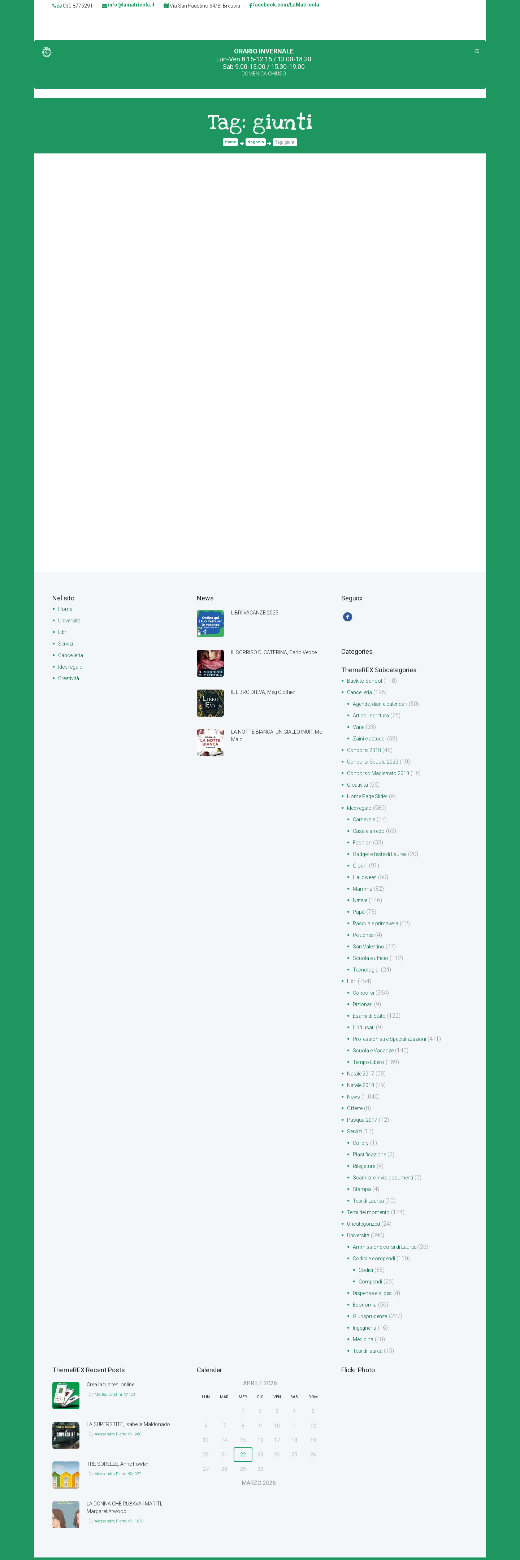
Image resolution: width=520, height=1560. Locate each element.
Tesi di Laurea (370, 1203)
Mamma (363, 891)
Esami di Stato (371, 1018)
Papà (359, 914)
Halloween (366, 879)
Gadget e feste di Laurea (384, 856)
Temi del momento (371, 1214)
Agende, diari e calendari (384, 706)
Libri (63, 632)
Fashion (363, 845)
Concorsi (364, 995)
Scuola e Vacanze (376, 1053)
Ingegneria (366, 1330)
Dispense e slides (374, 1295)
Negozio (256, 142)
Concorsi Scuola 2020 (375, 764)
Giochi (361, 868)
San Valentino (370, 949)
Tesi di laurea (369, 1353)
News (354, 1099)
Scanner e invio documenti (386, 1180)
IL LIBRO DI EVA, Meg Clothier (268, 692)
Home (229, 142)
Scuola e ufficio (373, 960)
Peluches (364, 937)
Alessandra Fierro (115, 1444)
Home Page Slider (370, 798)
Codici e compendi (376, 1260)
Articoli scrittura (372, 717)
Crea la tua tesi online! (114, 1386)
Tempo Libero (370, 1064)
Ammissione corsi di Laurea (388, 1249)
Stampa (363, 1191)
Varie (359, 729)
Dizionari (363, 1006)
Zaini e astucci (371, 741)
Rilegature (365, 1168)
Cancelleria (72, 655)
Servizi (66, 644)
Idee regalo (72, 667)
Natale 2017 (362, 1076)
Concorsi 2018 (365, 752)
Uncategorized (365, 1226)
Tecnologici (367, 972)
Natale (361, 902)
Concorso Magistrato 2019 (381, 775)
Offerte (356, 1110)
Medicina (364, 1341)
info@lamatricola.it (131, 6)
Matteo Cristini (111, 1396)
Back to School (366, 683)
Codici (366, 1272)
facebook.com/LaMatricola (286, 6)
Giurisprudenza (371, 1318)
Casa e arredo (371, 833)
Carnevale (365, 821)
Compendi (372, 1284)
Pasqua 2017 (364, 1122)
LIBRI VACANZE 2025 (258, 613)
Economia (366, 1307)
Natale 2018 (362, 1087)
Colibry (361, 1145)
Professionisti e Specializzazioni (393, 1041)
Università (70, 621)
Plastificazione (371, 1156)
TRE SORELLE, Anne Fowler (121, 1466)
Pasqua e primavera (378, 925)
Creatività (70, 678)
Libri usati (364, 1029)
